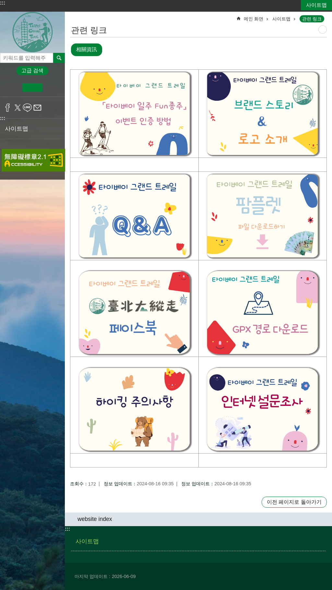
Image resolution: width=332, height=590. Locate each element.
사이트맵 (316, 5)
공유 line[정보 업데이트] (27, 107)
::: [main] (74, 16)
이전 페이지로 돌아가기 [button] (294, 502)
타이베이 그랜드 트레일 (32, 32)
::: (2, 3)
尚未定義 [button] (322, 29)
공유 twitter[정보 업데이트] (18, 107)
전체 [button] (59, 58)
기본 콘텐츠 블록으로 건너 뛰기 (3, 3)
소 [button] (12, 87)
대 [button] (52, 87)
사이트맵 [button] (16, 128)
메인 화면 (253, 18)
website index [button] (94, 518)
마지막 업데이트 (91, 576)
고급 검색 (32, 70)
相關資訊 (86, 49)
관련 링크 (312, 18)
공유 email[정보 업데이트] (37, 107)
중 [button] (32, 87)
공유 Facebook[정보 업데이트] (8, 107)
